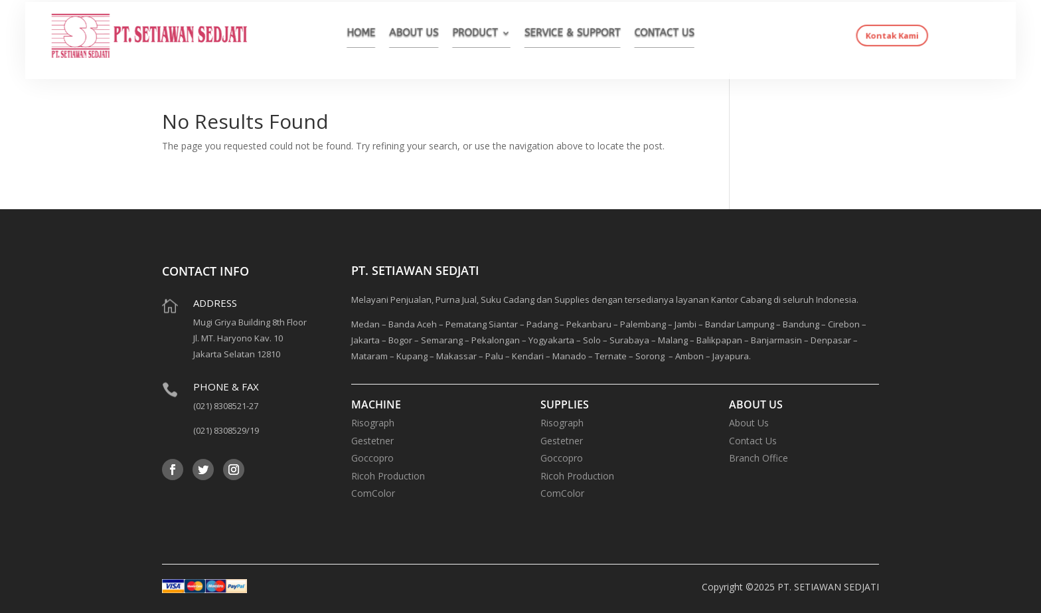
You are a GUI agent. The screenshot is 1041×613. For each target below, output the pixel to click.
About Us (749, 422)
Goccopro (372, 458)
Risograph (372, 422)
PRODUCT (482, 35)
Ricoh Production (388, 476)
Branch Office (758, 458)
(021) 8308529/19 (226, 430)
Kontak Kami (835, 36)
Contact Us (753, 440)
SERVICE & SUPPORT (564, 35)
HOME (385, 35)
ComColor (373, 493)
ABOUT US (430, 35)
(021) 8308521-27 (225, 406)
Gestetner (372, 440)
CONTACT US (642, 35)
